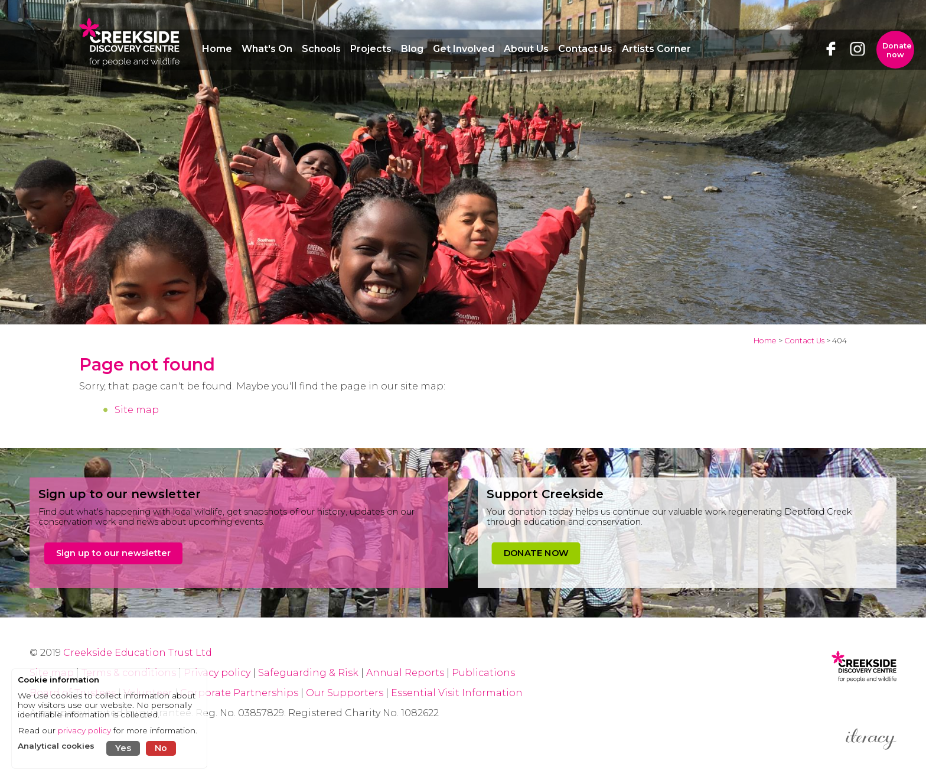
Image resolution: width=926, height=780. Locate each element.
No (161, 748)
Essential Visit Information (457, 692)
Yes (123, 748)
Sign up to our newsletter (113, 553)
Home (765, 340)
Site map (137, 409)
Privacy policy (217, 672)
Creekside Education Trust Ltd (137, 652)
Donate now (897, 50)
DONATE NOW (536, 552)
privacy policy (84, 730)
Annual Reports (406, 672)
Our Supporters (346, 692)
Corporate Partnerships (239, 692)
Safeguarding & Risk (308, 672)
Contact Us (804, 340)
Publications (483, 672)
